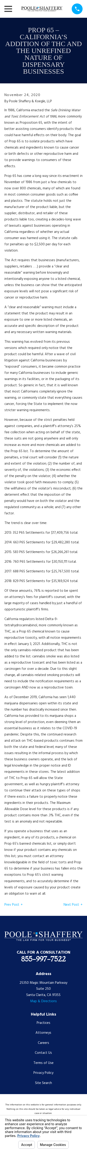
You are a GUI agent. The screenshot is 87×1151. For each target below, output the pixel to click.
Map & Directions (43, 1001)
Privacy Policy (43, 1073)
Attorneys (43, 1033)
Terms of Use (43, 1063)
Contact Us (43, 1053)
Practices (43, 1023)
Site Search (43, 1083)
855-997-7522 (43, 959)
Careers (43, 1043)
